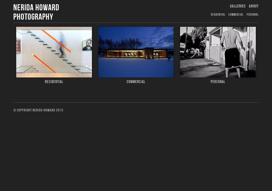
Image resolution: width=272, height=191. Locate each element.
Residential (218, 15)
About (254, 6)
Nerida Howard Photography (36, 12)
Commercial (236, 15)
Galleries (238, 6)
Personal (253, 15)
